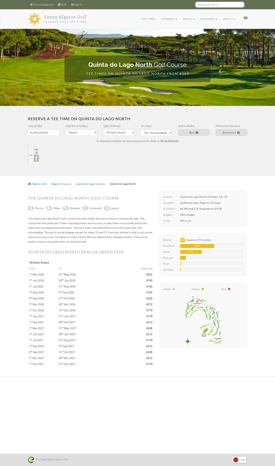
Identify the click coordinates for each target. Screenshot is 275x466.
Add (194, 132)
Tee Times (148, 19)
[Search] (219, 5)
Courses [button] (168, 19)
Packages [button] (208, 19)
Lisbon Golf (61, 459)
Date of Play (35, 126)
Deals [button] (188, 19)
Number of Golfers (76, 126)
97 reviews (204, 239)
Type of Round (111, 126)
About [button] (228, 19)
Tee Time (145, 126)
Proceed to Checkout (228, 126)
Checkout (231, 132)
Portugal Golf (40, 459)
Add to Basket (186, 126)
